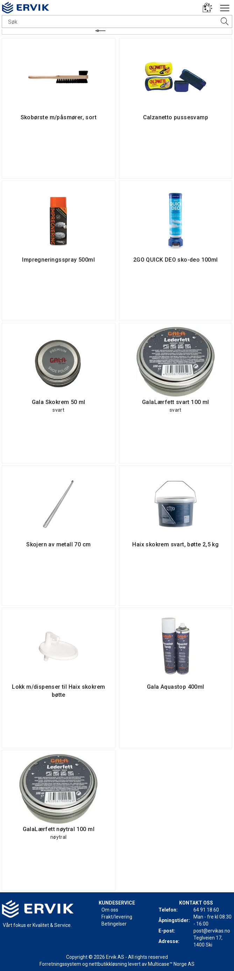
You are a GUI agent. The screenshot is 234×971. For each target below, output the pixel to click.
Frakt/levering (116, 917)
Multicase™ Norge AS (171, 964)
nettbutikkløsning (108, 964)
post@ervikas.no (211, 931)
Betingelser (114, 924)
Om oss (109, 910)
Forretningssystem (60, 964)
